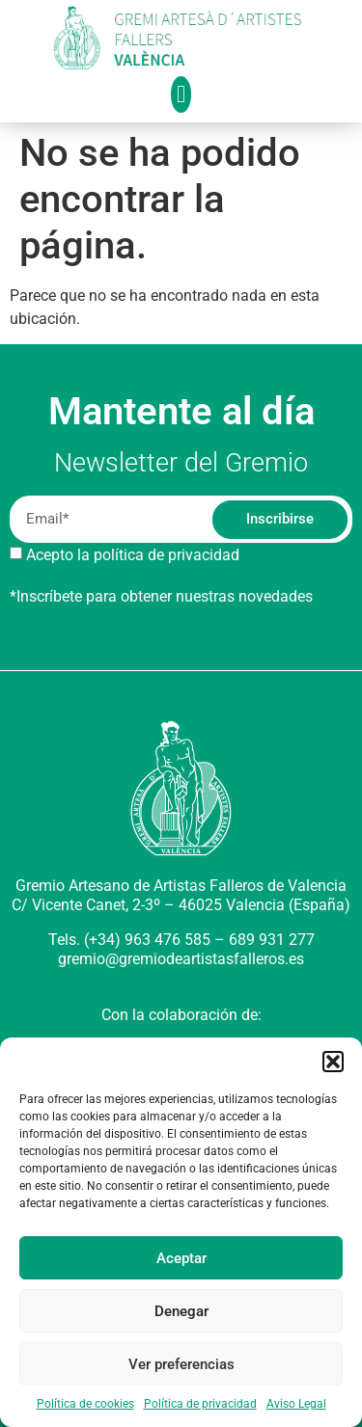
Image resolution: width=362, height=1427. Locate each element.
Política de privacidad (200, 1404)
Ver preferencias (181, 1364)
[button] (333, 1061)
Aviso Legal (296, 1404)
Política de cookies (85, 1404)
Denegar (181, 1311)
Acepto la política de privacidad (132, 555)
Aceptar (181, 1258)
